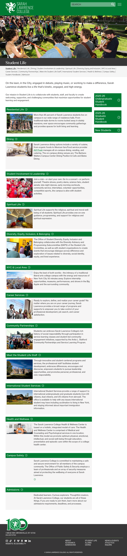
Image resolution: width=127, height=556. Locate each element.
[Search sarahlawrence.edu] (113, 4)
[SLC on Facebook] (14, 541)
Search (76, 4)
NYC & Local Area (108, 68)
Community (22, 325)
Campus (17, 455)
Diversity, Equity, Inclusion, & (30, 234)
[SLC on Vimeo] (18, 541)
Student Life (91, 541)
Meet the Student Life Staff (50, 71)
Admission (26, 74)
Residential (17, 109)
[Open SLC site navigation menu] (119, 5)
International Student (25, 385)
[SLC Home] (19, 7)
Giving (88, 545)
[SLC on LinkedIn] (30, 541)
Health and (20, 419)
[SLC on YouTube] (26, 541)
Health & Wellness (94, 71)
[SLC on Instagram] (7, 541)
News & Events (112, 541)
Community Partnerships (28, 71)
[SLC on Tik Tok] (11, 541)
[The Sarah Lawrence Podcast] (22, 541)
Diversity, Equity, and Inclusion (88, 68)
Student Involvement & (28, 173)
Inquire (108, 545)
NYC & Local (18, 267)
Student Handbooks (13, 74)
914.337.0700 (11, 535)
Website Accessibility (16, 544)
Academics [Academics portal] (70, 543)
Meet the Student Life (24, 355)
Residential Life (23, 68)
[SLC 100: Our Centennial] (17, 524)
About (68, 541)
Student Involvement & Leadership (50, 68)
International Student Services (74, 71)
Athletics (109, 543)
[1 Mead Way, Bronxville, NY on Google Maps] (20, 533)
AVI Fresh (38, 150)
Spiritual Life (70, 68)
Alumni (88, 543)
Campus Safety (109, 71)
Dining (33, 68)
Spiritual (16, 204)
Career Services (11, 71)
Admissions (70, 545)
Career (17, 295)
